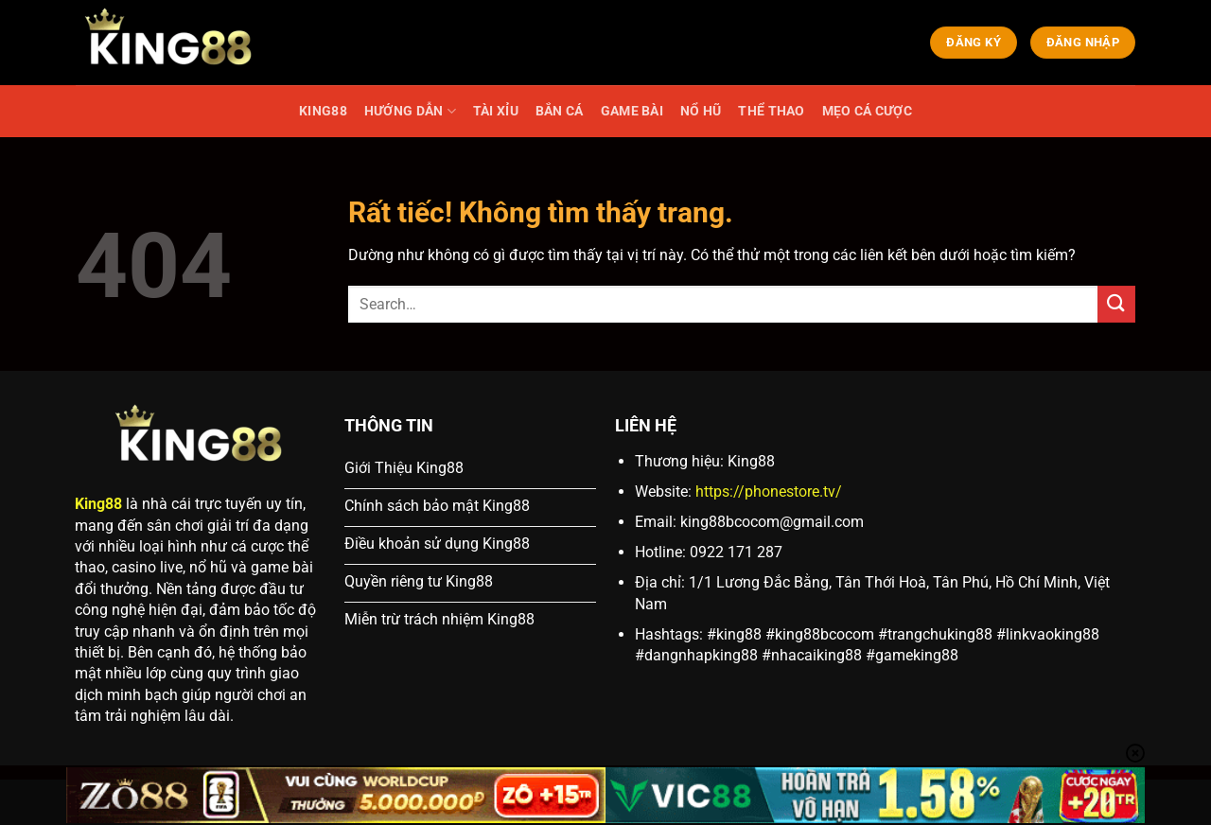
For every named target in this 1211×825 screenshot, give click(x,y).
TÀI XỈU (495, 111)
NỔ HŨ (700, 111)
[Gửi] (1116, 304)
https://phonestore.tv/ (768, 491)
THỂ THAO (771, 111)
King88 (98, 504)
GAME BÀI (632, 111)
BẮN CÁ (559, 111)
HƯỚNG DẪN (410, 111)
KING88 (323, 111)
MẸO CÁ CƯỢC (867, 111)
